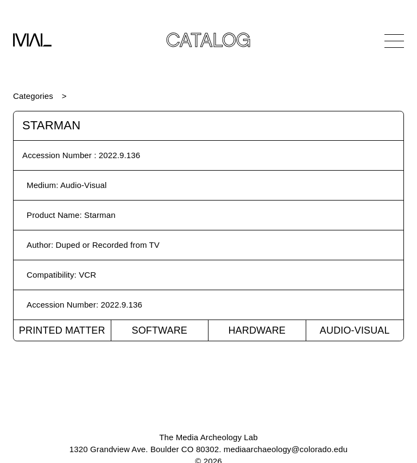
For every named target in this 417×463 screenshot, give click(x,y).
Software (159, 330)
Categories (33, 96)
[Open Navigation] (394, 40)
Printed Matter (62, 330)
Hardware (257, 330)
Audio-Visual (355, 330)
